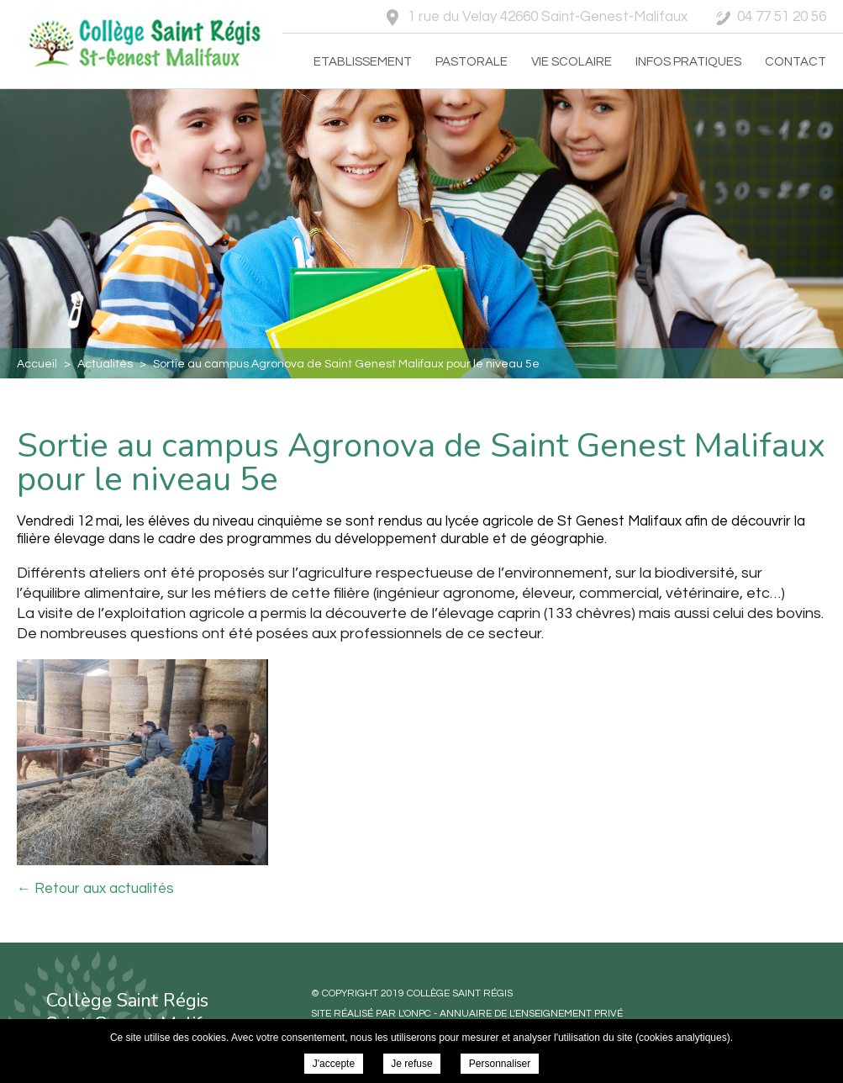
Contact (795, 61)
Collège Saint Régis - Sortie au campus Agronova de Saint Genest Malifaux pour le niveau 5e (141, 43)
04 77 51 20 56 (781, 16)
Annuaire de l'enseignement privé (531, 1013)
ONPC (417, 1013)
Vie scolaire (571, 61)
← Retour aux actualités (95, 888)
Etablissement (362, 61)
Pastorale (471, 61)
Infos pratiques (688, 61)
